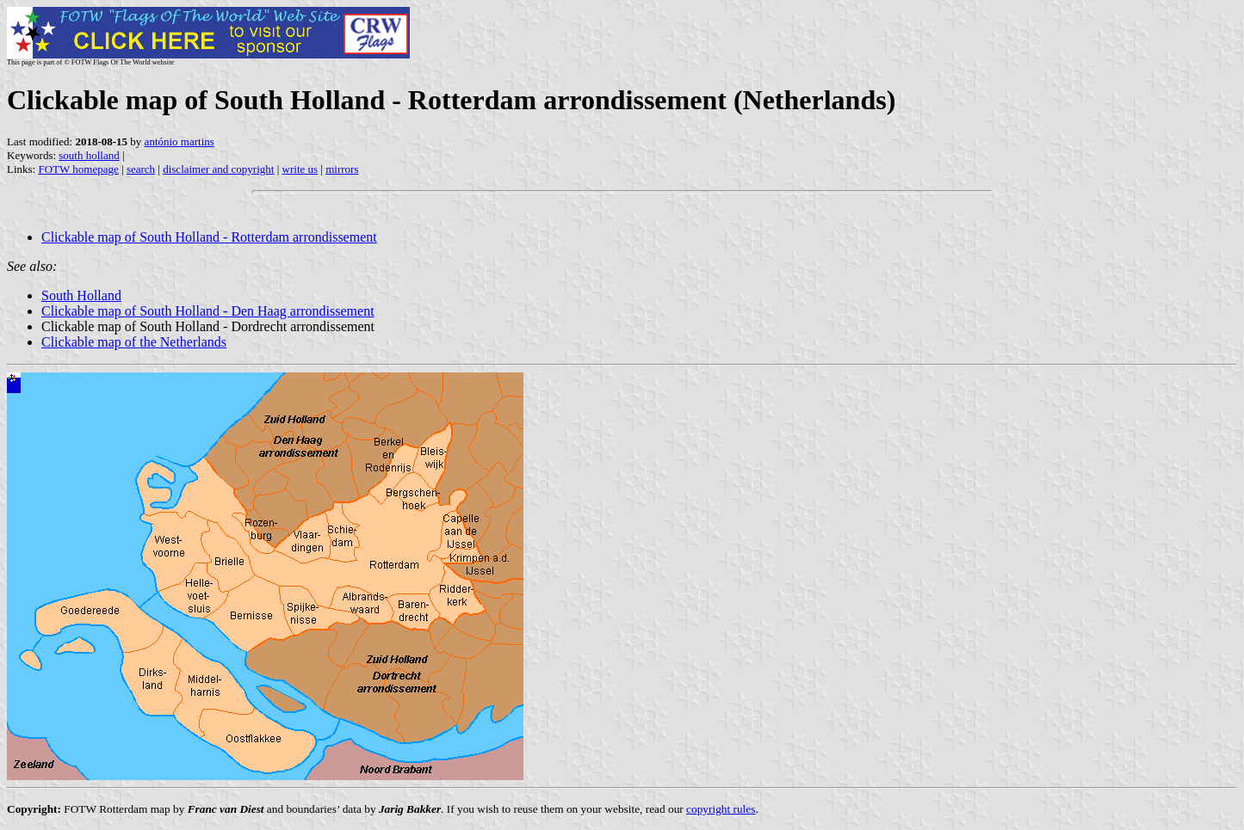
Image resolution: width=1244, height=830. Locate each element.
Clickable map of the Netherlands (133, 342)
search (141, 169)
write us (300, 169)
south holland (89, 155)
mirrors (341, 169)
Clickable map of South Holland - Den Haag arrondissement (207, 311)
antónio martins (179, 141)
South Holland (81, 295)
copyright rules (720, 808)
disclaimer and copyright (218, 169)
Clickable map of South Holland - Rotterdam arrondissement (209, 237)
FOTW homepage (78, 169)
